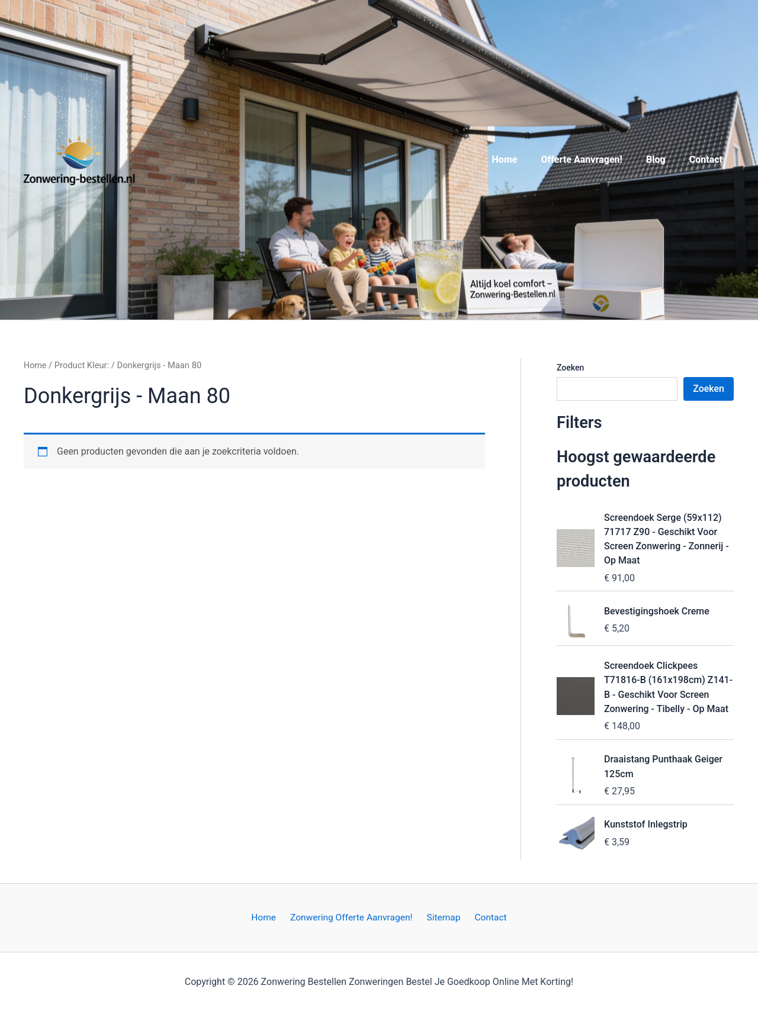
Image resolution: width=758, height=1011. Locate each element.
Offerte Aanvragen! (593, 159)
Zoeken (570, 367)
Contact (708, 159)
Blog (663, 159)
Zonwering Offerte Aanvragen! (353, 916)
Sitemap (443, 916)
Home (521, 159)
